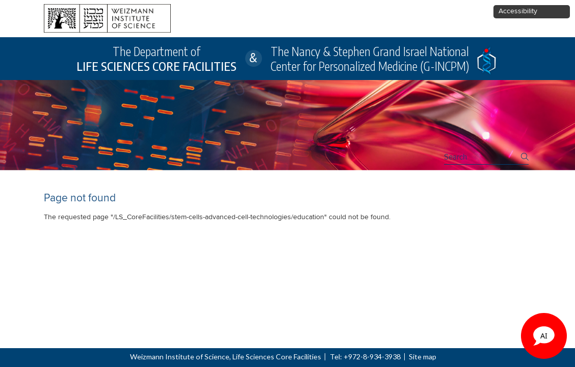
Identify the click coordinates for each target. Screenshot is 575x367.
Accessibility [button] (518, 11)
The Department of (156, 58)
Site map (422, 356)
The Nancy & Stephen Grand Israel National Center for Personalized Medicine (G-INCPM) (370, 58)
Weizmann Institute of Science (179, 356)
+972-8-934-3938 (372, 356)
